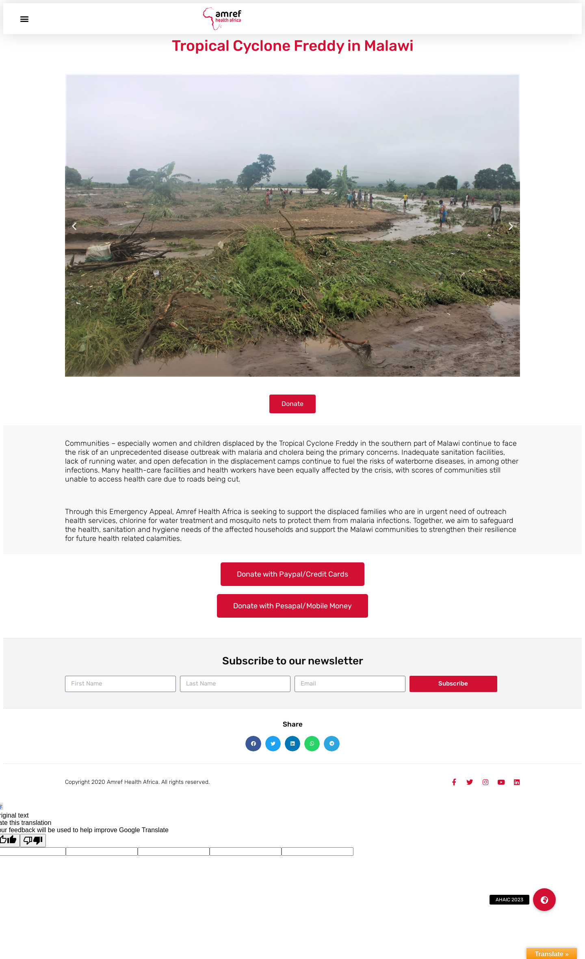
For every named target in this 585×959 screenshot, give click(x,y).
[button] (24, 18)
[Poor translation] (33, 840)
